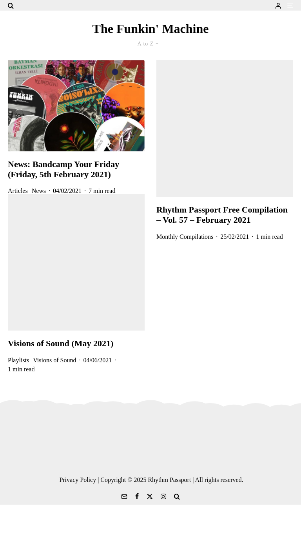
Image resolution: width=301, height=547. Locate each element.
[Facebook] (137, 496)
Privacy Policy (77, 479)
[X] (150, 496)
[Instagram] (163, 496)
